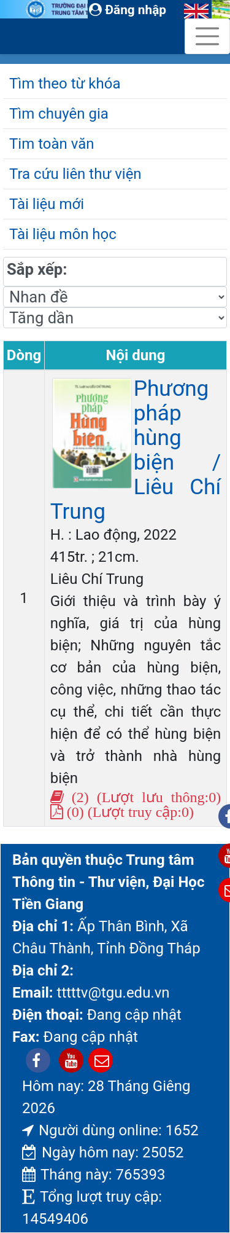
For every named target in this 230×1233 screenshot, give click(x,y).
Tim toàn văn (51, 143)
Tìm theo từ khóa (64, 83)
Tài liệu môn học (63, 234)
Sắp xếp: (37, 269)
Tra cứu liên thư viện (75, 174)
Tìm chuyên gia (59, 113)
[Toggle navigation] (207, 36)
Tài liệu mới (46, 204)
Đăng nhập (127, 9)
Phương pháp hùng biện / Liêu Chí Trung (135, 450)
